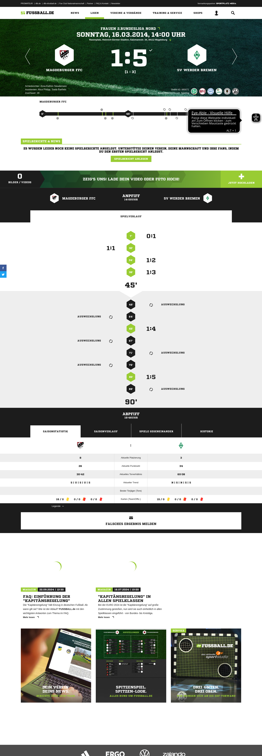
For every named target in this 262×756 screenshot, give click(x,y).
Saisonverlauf (106, 431)
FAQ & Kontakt (102, 3)
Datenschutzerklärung (42, 748)
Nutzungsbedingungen (64, 748)
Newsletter (115, 3)
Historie (206, 431)
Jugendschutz (83, 748)
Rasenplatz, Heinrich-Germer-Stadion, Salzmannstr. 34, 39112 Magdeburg (131, 40)
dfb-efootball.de (49, 3)
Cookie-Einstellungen (122, 748)
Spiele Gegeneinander (156, 431)
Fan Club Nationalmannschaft (71, 3)
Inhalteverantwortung (101, 748)
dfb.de (38, 3)
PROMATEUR (27, 3)
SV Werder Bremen (197, 70)
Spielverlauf (131, 216)
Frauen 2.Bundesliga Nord (131, 28)
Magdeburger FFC (64, 70)
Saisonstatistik (55, 431)
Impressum (25, 748)
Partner (90, 3)
